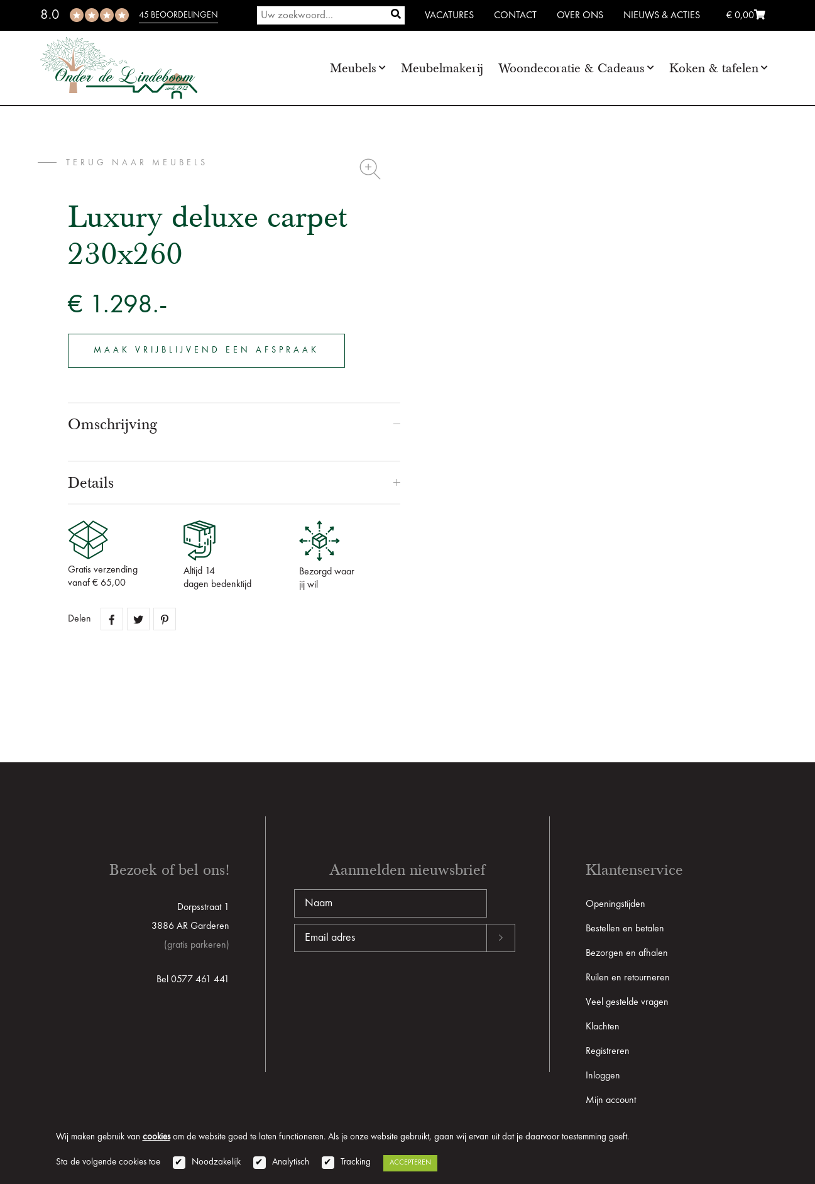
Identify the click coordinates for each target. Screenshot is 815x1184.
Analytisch (290, 1162)
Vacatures (449, 16)
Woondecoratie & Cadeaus (571, 68)
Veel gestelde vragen (627, 1002)
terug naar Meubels (137, 162)
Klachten (603, 1027)
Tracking (356, 1162)
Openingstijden (615, 904)
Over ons (580, 16)
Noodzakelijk (216, 1162)
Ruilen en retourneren (628, 978)
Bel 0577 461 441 (192, 980)
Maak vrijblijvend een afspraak (206, 350)
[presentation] (389, 992)
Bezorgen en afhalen (627, 953)
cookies (156, 1137)
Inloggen (603, 1076)
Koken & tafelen (713, 68)
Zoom (370, 169)
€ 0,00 (745, 16)
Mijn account (611, 1100)
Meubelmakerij (442, 68)
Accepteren (410, 1162)
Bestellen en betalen (625, 929)
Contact (515, 16)
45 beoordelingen (178, 15)
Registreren (608, 1051)
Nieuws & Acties (661, 16)
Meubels (353, 68)
